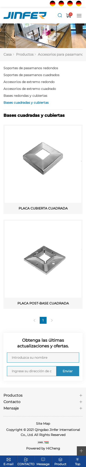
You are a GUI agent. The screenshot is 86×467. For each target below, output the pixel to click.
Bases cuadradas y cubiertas (26, 102)
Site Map (43, 423)
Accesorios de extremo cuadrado (29, 89)
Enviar (68, 371)
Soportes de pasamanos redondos (30, 68)
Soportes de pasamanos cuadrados (31, 75)
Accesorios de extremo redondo (29, 82)
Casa (7, 54)
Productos (24, 54)
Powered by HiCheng (43, 448)
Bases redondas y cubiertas (25, 96)
